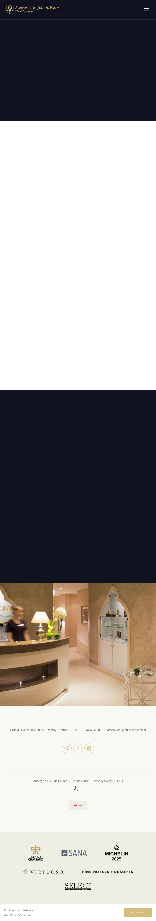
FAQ (120, 781)
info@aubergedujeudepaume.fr (126, 730)
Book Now (138, 912)
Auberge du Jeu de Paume (50, 781)
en (80, 805)
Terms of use (80, 781)
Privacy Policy (103, 781)
